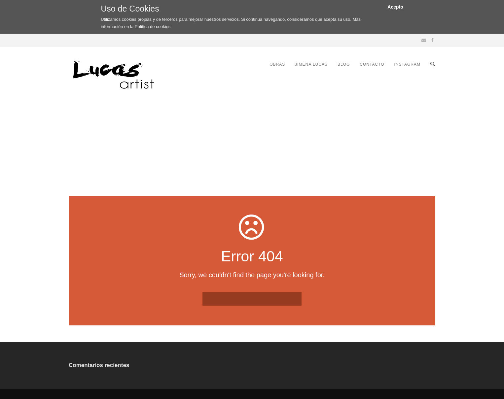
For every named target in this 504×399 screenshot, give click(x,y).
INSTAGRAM (407, 64)
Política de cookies (152, 26)
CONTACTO (372, 64)
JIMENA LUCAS (311, 64)
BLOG (344, 64)
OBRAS (277, 64)
